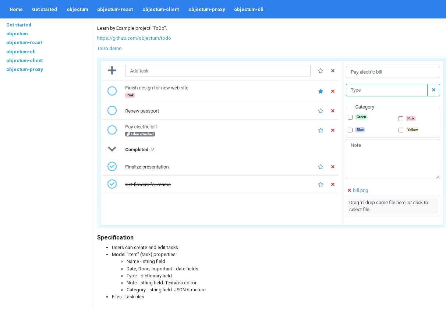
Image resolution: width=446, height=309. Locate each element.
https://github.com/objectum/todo (134, 38)
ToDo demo (109, 48)
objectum (77, 9)
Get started (44, 9)
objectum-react (115, 9)
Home (16, 9)
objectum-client (160, 9)
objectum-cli (248, 9)
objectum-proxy (206, 9)
